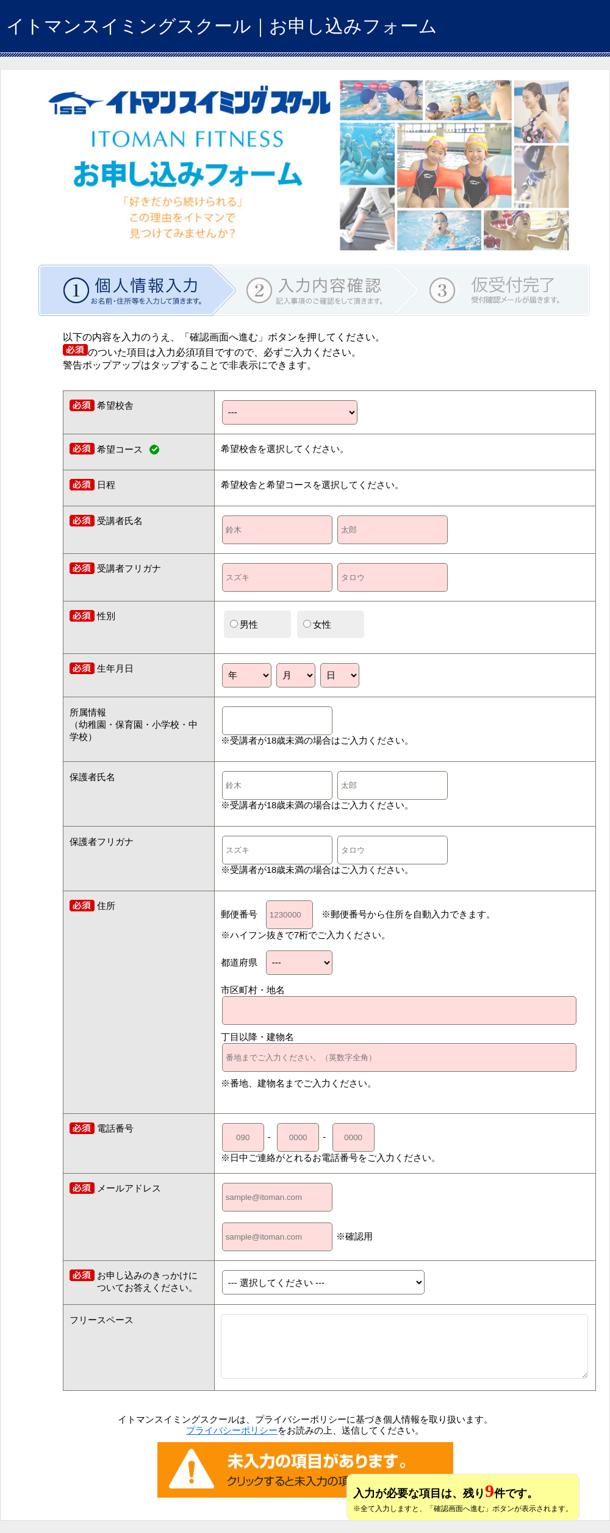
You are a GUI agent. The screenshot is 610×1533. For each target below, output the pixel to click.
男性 (244, 624)
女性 (317, 624)
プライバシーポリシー (232, 1430)
